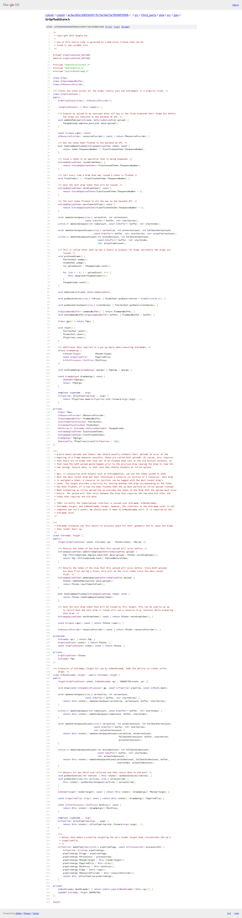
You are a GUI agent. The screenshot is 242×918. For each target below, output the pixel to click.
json (236, 913)
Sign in (235, 4)
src (137, 15)
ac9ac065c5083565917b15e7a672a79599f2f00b (98, 15)
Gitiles (19, 913)
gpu (176, 15)
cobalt (49, 15)
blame (125, 26)
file (108, 26)
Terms (35, 913)
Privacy (27, 913)
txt (229, 913)
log (117, 26)
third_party (148, 15)
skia (161, 15)
